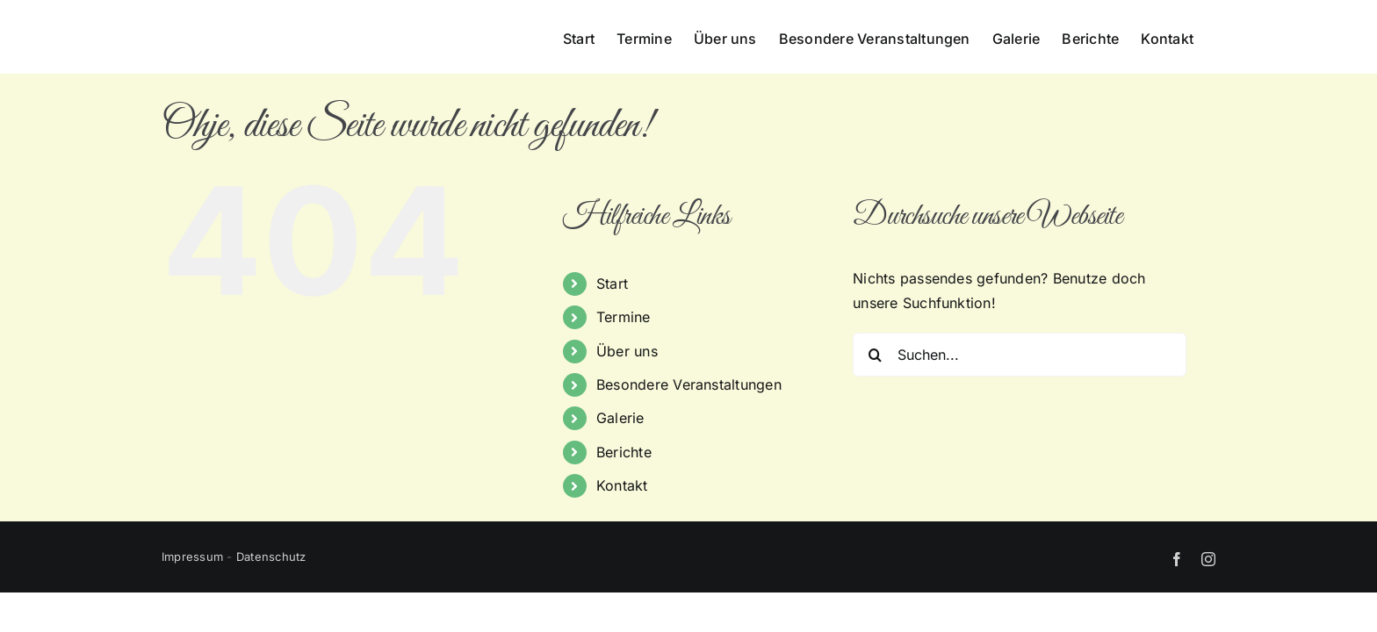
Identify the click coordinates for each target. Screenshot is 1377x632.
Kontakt (622, 485)
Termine (623, 317)
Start (612, 283)
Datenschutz (271, 556)
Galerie (620, 418)
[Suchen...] (1019, 355)
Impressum (192, 556)
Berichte (624, 452)
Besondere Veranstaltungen (689, 384)
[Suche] (875, 355)
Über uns (627, 351)
